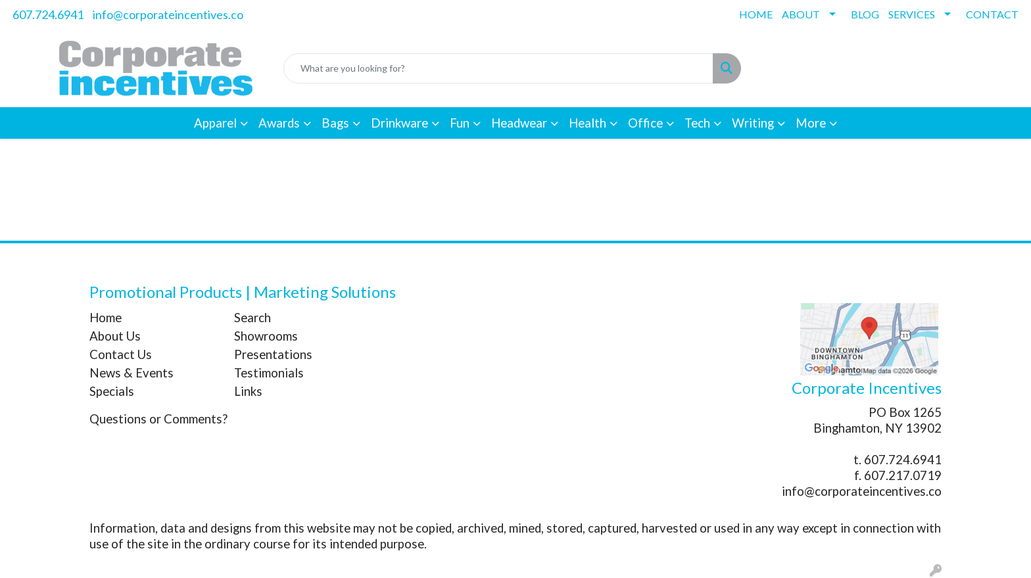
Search (252, 317)
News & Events (131, 373)
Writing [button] (753, 123)
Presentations (273, 354)
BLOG (865, 14)
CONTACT (992, 14)
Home (105, 317)
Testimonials (269, 373)
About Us (115, 336)
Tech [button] (697, 123)
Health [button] (587, 123)
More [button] (811, 123)
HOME (756, 14)
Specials (111, 391)
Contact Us (120, 354)
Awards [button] (279, 123)
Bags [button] (335, 123)
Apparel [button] (215, 123)
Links (248, 391)
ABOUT (801, 14)
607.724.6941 (48, 14)
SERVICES (911, 14)
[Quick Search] (498, 68)
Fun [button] (459, 123)
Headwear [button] (519, 123)
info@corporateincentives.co (168, 14)
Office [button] (645, 123)
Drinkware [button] (399, 123)
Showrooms (266, 336)
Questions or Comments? (158, 419)
